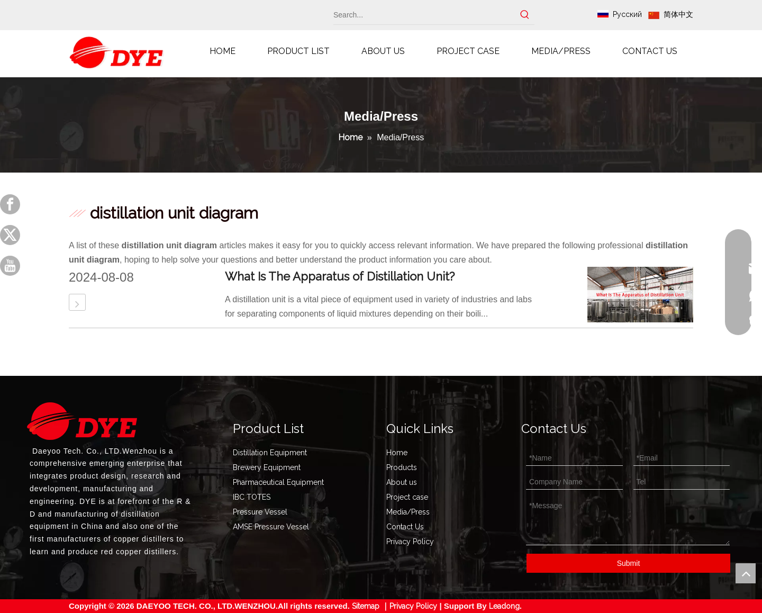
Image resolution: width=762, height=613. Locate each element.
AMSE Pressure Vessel (271, 526)
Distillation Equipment (270, 452)
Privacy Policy (410, 541)
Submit (628, 563)
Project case (407, 497)
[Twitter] (10, 235)
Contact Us (405, 526)
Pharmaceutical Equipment (278, 482)
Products (401, 467)
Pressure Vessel (260, 512)
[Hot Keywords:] (524, 14)
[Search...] (424, 14)
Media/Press (408, 512)
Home (396, 452)
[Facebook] (10, 204)
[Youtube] (10, 266)
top (746, 573)
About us (401, 482)
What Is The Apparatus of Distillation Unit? (340, 276)
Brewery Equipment (267, 467)
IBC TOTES (251, 497)
